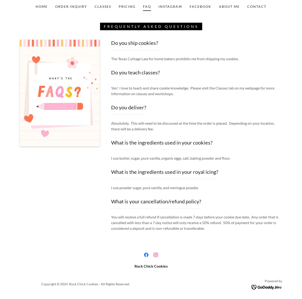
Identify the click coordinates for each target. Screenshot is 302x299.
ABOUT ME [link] (229, 6)
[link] (146, 255)
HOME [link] (42, 6)
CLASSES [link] (103, 6)
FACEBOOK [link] (200, 6)
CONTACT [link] (256, 6)
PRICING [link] (127, 6)
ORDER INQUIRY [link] (71, 6)
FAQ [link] (147, 6)
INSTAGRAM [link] (170, 6)
